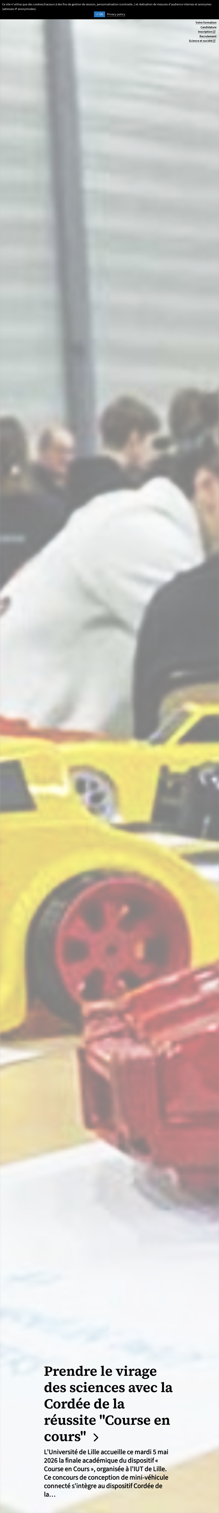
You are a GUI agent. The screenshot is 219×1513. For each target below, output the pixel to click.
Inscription (207, 31)
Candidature (208, 27)
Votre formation (206, 22)
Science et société (202, 41)
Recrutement (207, 36)
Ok (99, 14)
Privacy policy (116, 14)
